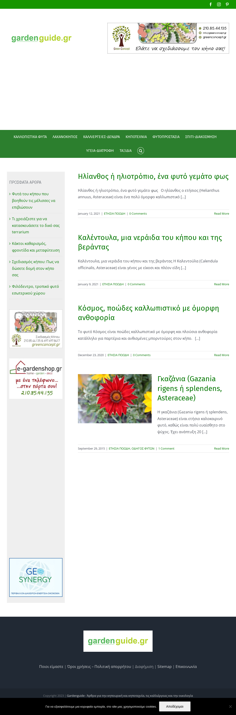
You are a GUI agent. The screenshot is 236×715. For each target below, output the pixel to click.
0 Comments (138, 213)
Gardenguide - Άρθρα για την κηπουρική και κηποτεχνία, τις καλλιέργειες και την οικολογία (130, 696)
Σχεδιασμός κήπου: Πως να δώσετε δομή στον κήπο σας (35, 268)
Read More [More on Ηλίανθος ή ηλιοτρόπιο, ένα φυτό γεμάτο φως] (221, 213)
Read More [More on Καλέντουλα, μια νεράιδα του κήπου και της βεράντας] (221, 284)
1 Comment (166, 448)
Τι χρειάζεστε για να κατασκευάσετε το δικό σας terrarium (36, 225)
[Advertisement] (118, 88)
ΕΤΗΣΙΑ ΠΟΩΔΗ (114, 213)
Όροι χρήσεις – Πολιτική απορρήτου (99, 666)
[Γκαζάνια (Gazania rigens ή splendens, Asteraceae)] (115, 398)
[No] (230, 706)
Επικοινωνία (186, 666)
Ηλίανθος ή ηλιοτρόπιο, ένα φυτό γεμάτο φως (153, 176)
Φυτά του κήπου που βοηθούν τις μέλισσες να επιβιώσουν (33, 200)
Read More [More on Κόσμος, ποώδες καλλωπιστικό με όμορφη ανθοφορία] (221, 355)
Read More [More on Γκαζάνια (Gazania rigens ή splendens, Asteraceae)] (221, 448)
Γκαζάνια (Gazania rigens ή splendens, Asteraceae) (189, 388)
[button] (140, 151)
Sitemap (164, 666)
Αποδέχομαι (174, 706)
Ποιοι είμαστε (51, 666)
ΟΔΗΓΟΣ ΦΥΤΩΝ (143, 448)
